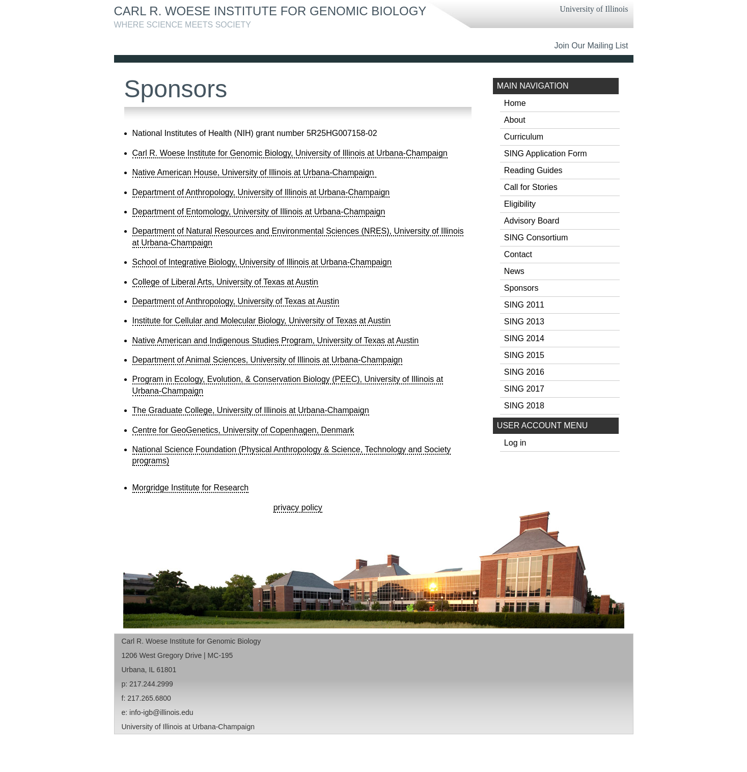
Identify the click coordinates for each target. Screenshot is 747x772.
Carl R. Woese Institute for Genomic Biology (270, 11)
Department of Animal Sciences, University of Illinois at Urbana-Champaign (267, 359)
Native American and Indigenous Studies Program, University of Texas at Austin (275, 340)
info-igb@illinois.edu (161, 712)
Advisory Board (532, 220)
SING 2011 (524, 304)
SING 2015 (524, 355)
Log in (515, 442)
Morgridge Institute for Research (190, 487)
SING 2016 (524, 372)
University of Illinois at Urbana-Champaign (188, 727)
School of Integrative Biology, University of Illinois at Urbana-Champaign (262, 262)
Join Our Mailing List (591, 45)
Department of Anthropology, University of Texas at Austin (236, 301)
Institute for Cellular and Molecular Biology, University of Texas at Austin (261, 320)
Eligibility (520, 204)
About (514, 120)
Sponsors (521, 288)
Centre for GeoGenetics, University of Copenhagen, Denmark (243, 430)
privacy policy (297, 507)
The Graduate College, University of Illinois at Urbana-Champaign (250, 410)
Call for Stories (531, 187)
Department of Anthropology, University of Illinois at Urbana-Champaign (261, 192)
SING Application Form (545, 153)
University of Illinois (594, 9)
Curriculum (523, 136)
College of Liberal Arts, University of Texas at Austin (225, 282)
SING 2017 (524, 388)
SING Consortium (536, 237)
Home (515, 103)
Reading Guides (533, 170)
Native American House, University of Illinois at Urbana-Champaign (254, 172)
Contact (518, 254)
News (514, 271)
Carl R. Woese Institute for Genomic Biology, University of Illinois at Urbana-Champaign (290, 153)
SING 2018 (524, 405)
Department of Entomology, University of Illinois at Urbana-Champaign (258, 211)
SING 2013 (524, 321)
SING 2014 (524, 338)
